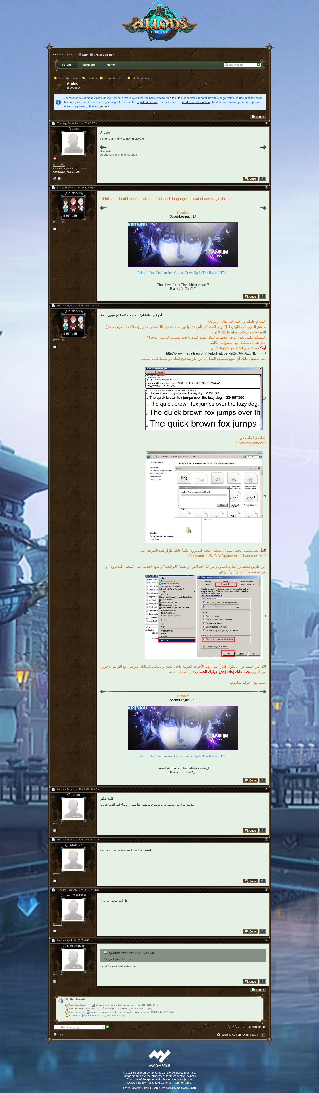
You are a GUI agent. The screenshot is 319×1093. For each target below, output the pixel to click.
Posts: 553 (59, 165)
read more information (196, 102)
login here (103, 106)
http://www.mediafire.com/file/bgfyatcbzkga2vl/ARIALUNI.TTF (214, 353)
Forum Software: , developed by (159, 1088)
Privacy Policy (145, 1082)
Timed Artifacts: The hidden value (181, 284)
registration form (147, 102)
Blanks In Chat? (181, 288)
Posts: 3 (57, 874)
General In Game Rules (176, 1082)
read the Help (174, 98)
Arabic (72, 84)
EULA (131, 1082)
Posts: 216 (59, 222)
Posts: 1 (57, 823)
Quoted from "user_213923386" (132, 953)
